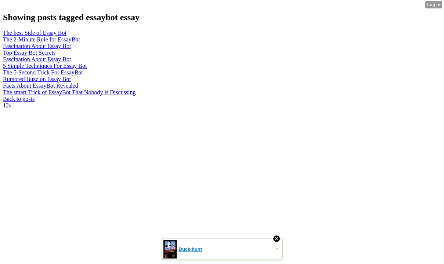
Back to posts (19, 99)
